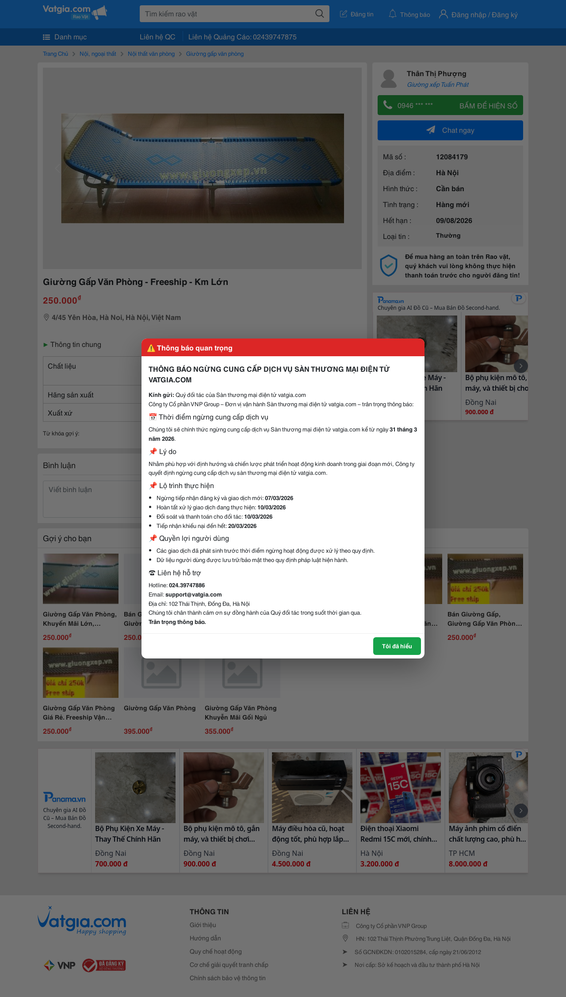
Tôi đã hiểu (397, 646)
